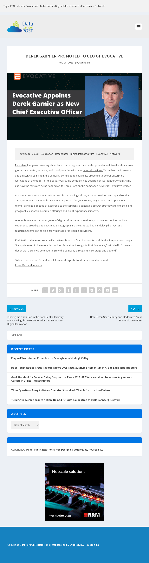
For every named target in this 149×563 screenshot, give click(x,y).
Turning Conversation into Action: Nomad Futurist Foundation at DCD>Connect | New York (65, 400)
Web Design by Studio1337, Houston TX (79, 449)
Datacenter (46, 6)
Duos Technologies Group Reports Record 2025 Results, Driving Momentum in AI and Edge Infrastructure (74, 367)
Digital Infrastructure (67, 6)
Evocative (87, 6)
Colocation (32, 6)
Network (100, 6)
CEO (12, 6)
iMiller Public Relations (40, 449)
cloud (20, 6)
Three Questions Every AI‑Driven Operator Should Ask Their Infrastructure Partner (60, 390)
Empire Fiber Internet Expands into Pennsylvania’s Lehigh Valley (49, 358)
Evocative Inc (82, 62)
